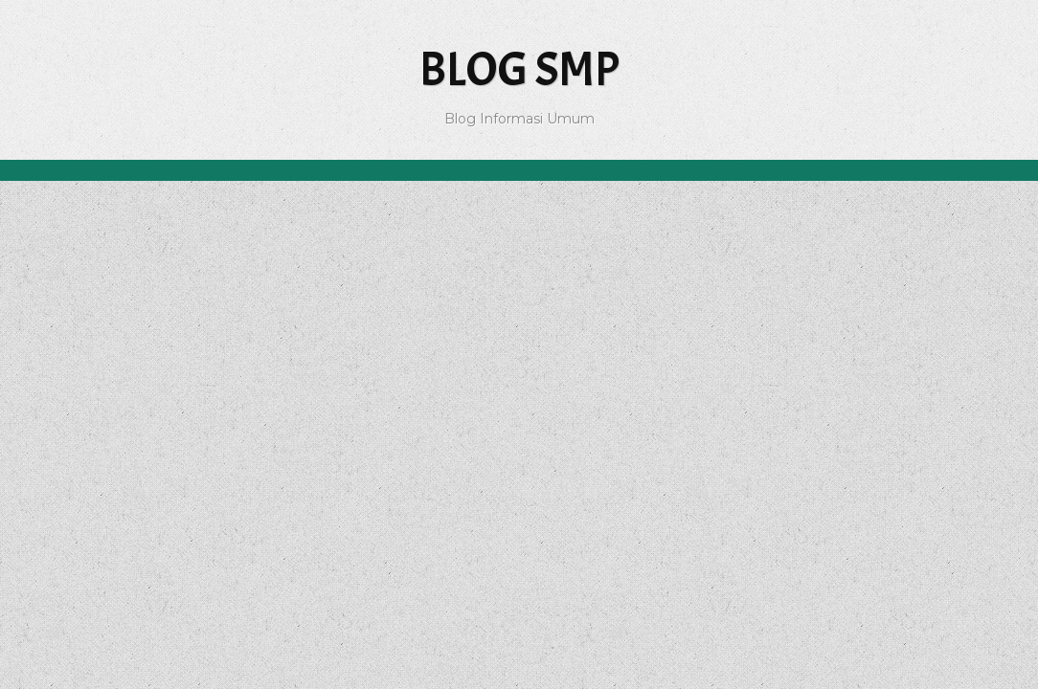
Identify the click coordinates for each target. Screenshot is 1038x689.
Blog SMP (519, 69)
